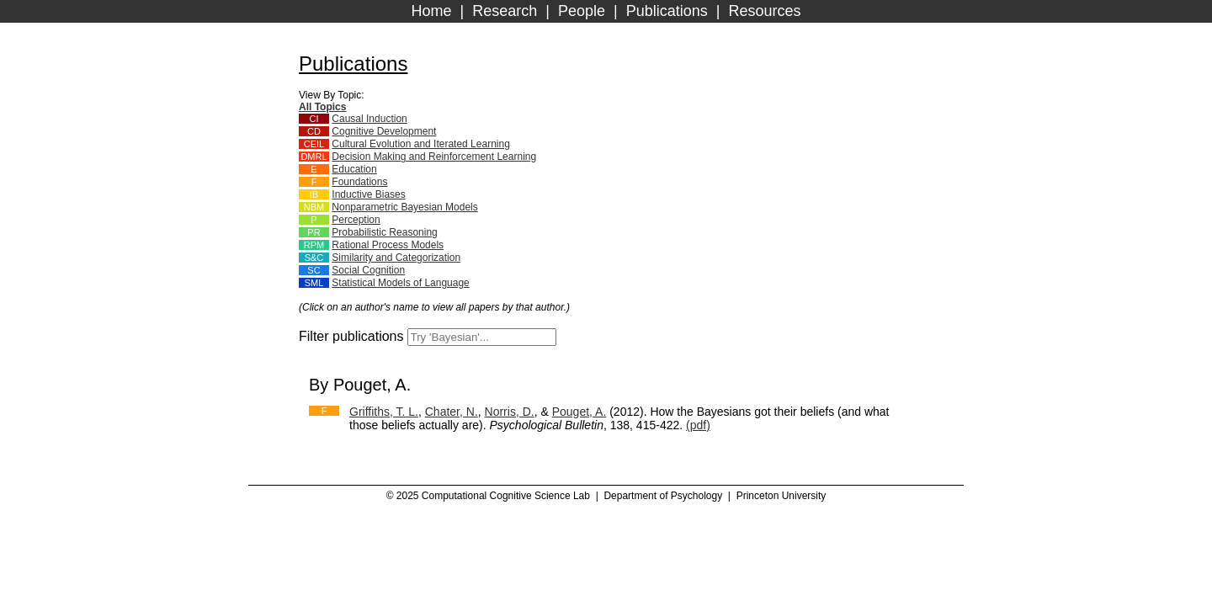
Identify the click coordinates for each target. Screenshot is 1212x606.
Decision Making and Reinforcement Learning (434, 156)
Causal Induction (369, 119)
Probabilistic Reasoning (384, 232)
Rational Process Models (388, 245)
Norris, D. (509, 411)
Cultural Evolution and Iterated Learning (420, 144)
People (581, 11)
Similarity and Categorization (396, 257)
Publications (667, 11)
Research (504, 11)
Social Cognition (368, 270)
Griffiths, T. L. (383, 411)
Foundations (359, 182)
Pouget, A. (579, 411)
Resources (764, 11)
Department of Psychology (662, 496)
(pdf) (698, 425)
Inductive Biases (368, 194)
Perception (356, 220)
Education (354, 169)
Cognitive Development (384, 131)
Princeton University (781, 496)
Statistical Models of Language (400, 283)
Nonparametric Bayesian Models (404, 207)
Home (432, 11)
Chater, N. (451, 411)
